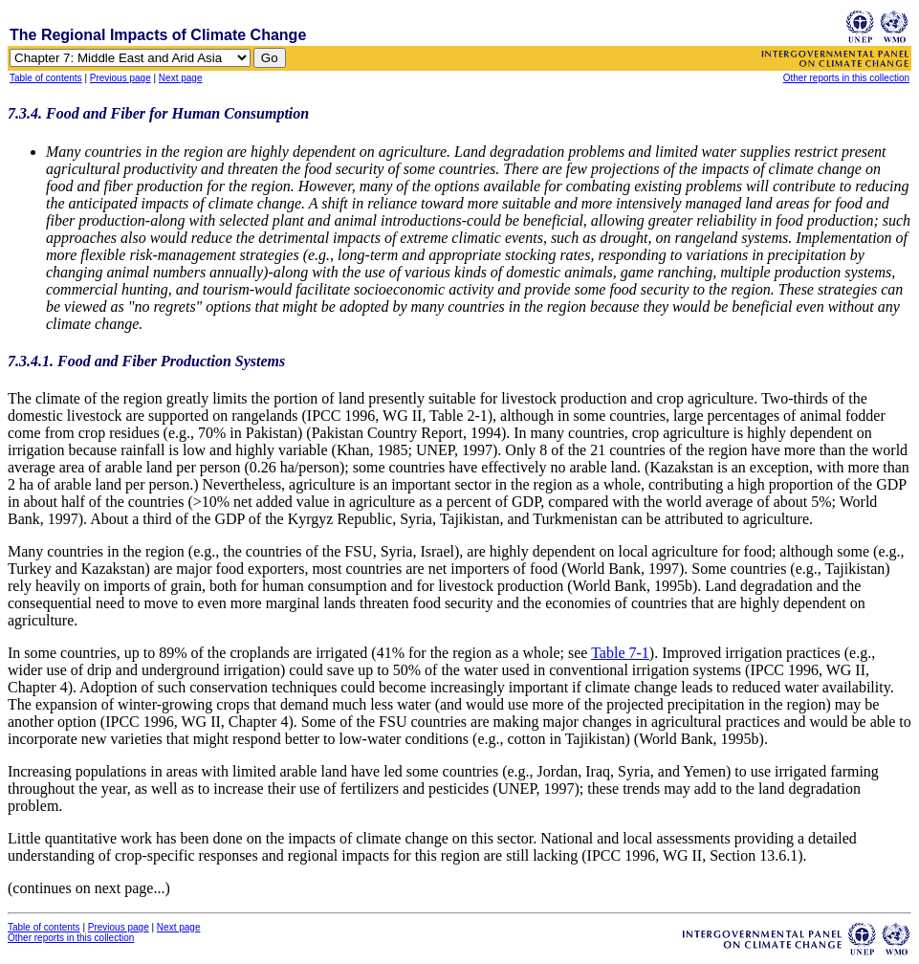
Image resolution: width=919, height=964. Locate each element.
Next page (181, 78)
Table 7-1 (620, 653)
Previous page (120, 78)
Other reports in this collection (846, 78)
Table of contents (46, 78)
